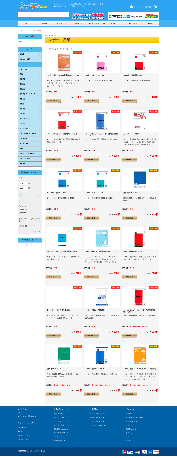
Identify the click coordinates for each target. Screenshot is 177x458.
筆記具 (22, 54)
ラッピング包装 (25, 158)
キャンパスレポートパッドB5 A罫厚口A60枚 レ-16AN (139, 311)
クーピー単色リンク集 (97, 421)
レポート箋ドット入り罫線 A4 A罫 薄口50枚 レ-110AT (139, 370)
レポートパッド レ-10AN (94, 75)
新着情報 (44, 23)
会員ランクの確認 (23, 439)
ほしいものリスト (23, 428)
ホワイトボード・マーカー (28, 94)
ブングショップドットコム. (36, 451)
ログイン (20, 413)
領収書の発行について (61, 433)
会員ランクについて (24, 435)
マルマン (23, 213)
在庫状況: (49, 92)
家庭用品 (22, 163)
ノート (27, 30)
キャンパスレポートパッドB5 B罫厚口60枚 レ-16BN (101, 135)
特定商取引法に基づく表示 (134, 417)
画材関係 (22, 79)
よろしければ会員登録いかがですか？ (30, 416)
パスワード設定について (61, 421)
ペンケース (23, 69)
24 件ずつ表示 (66, 49)
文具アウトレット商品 (27, 153)
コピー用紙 (23, 138)
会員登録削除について (61, 429)
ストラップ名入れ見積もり (98, 414)
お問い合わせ (130, 433)
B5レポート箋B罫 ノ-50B (56, 193)
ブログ (128, 436)
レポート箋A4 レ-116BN (94, 369)
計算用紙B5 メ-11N (130, 193)
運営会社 (150, 23)
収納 (21, 148)
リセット (37, 232)
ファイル (22, 124)
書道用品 (22, 84)
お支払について (62, 23)
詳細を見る (53, 100)
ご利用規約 (129, 425)
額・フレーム (24, 129)
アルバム (22, 114)
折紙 (21, 74)
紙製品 (22, 104)
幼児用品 (22, 109)
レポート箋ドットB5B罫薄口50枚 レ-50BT (101, 251)
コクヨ (22, 206)
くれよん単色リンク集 (97, 417)
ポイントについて (115, 23)
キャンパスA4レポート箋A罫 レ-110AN (62, 134)
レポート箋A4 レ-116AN (132, 251)
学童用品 (22, 89)
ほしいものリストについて (98, 425)
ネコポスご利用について (61, 425)
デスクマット (24, 143)
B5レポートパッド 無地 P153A (58, 310)
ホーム (26, 23)
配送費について (80, 23)
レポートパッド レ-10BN (94, 193)
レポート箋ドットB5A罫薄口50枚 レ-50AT (63, 75)
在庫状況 (23, 226)
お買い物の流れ (59, 414)
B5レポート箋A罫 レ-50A (133, 75)
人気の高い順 (52, 49)
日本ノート (24, 210)
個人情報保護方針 (131, 421)
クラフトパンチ (25, 119)
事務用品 (22, 99)
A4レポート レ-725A (131, 134)
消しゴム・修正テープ (27, 59)
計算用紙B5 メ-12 (54, 369)
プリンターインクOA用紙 (28, 133)
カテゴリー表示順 (50, 35)
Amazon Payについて (60, 440)
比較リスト (21, 431)
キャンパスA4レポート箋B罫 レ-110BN (62, 251)
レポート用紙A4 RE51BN (95, 310)
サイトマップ (133, 23)
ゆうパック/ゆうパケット (97, 23)
